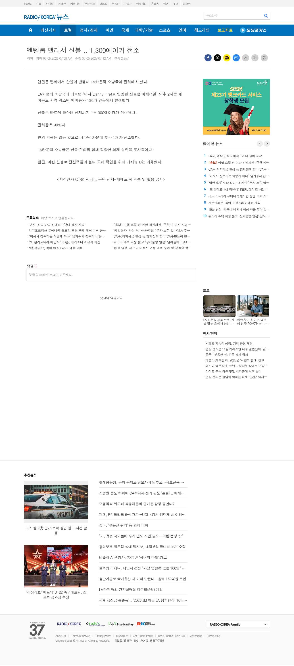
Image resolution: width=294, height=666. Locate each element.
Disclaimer (121, 636)
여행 (166, 3)
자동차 (128, 3)
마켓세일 (141, 3)
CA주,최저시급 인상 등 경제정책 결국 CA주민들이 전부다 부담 (157, 236)
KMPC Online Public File (171, 636)
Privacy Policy (103, 636)
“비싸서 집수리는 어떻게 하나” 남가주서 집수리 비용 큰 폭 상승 (73, 236)
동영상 (62, 3)
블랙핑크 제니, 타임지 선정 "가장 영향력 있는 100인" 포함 (143, 568)
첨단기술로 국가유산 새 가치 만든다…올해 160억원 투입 (142, 578)
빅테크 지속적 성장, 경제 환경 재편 (229, 343)
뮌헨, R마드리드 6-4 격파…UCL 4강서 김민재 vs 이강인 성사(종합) (143, 514)
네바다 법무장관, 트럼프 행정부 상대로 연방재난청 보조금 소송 (248, 365)
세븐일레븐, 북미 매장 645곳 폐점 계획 (56, 248)
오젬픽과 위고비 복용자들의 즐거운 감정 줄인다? (137, 503)
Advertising (196, 636)
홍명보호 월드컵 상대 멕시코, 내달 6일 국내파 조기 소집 (142, 546)
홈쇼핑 (155, 3)
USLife (103, 3)
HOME (27, 3)
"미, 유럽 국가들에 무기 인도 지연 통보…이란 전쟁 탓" (141, 536)
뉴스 (38, 3)
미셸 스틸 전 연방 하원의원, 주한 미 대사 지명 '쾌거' (248, 162)
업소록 (186, 3)
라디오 (49, 3)
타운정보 (90, 3)
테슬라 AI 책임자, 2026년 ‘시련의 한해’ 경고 (235, 360)
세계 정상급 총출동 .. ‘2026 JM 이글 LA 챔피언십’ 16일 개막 (143, 600)
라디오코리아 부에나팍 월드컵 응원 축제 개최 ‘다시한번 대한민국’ (74, 230)
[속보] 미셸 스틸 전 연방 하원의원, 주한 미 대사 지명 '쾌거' (155, 224)
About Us (61, 636)
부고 (175, 3)
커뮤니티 (75, 3)
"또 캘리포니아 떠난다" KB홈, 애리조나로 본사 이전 (64, 242)
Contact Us (214, 636)
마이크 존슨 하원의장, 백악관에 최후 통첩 (234, 371)
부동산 (115, 3)
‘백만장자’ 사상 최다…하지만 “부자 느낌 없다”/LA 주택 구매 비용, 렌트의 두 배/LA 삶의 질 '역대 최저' (185, 230)
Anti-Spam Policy (143, 636)
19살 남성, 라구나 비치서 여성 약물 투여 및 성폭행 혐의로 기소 (158, 248)
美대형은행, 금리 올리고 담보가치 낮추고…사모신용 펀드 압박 (143, 482)
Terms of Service (80, 636)
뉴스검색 (211, 15)
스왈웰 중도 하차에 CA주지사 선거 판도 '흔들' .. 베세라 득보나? (143, 493)
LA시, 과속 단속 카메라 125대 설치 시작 (57, 224)
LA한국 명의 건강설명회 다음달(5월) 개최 (131, 589)
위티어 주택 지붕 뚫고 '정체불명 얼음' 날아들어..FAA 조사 (154, 242)
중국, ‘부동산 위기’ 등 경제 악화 (227, 354)
